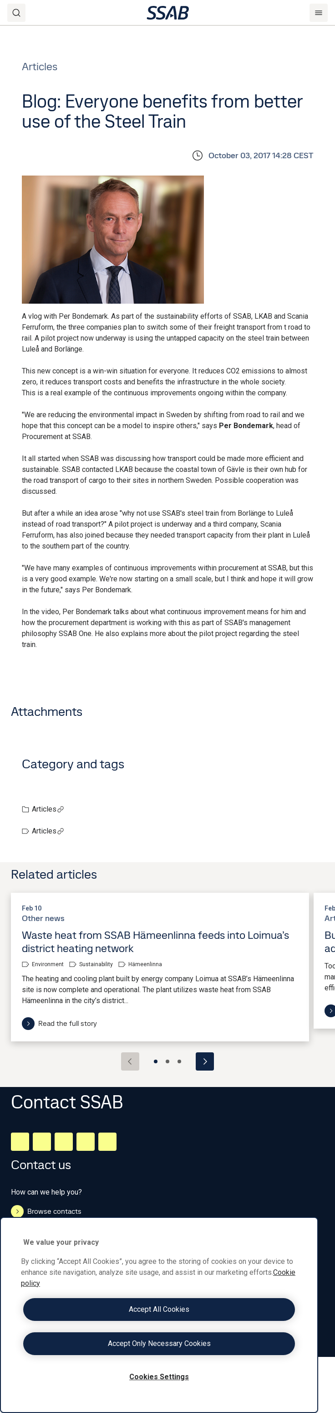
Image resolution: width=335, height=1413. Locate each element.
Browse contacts (46, 1211)
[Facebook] (42, 1142)
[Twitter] (85, 1142)
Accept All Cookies (159, 1309)
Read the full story (59, 1023)
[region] (159, 1315)
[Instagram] (64, 1142)
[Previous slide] (130, 1061)
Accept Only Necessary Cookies (159, 1343)
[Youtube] (107, 1142)
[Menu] (319, 13)
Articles (48, 809)
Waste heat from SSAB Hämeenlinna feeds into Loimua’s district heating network (155, 941)
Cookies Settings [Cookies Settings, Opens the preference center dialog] (159, 1376)
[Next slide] (205, 1061)
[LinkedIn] (20, 1142)
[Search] (16, 13)
